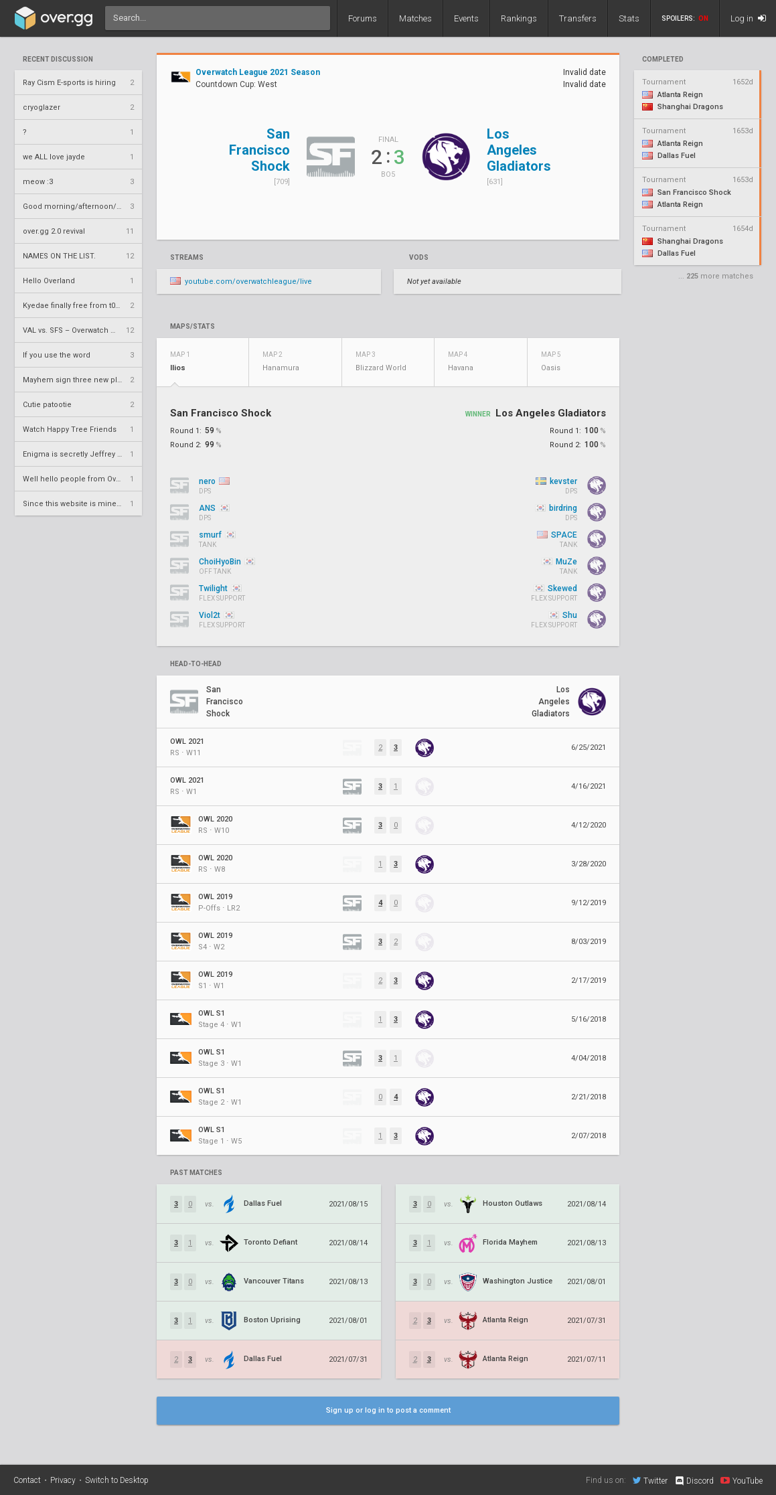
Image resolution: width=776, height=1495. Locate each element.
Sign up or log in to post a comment (388, 1410)
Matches (415, 18)
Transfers (578, 18)
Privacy (63, 1480)
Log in (748, 18)
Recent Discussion (58, 59)
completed (663, 59)
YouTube (741, 1480)
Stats (629, 18)
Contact (27, 1480)
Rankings (519, 18)
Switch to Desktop (117, 1480)
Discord (694, 1481)
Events (466, 18)
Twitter (650, 1480)
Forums (362, 18)
